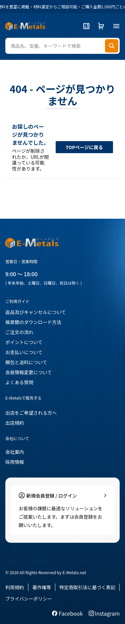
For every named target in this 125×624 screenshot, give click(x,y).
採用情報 (14, 461)
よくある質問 (19, 382)
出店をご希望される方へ (31, 412)
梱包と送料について (26, 362)
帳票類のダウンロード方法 (33, 322)
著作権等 (41, 587)
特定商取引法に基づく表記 (87, 587)
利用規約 (14, 587)
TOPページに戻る (84, 147)
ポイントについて (24, 342)
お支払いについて (24, 352)
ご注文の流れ (19, 332)
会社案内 (14, 451)
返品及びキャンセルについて (35, 312)
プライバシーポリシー (28, 598)
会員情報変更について (28, 372)
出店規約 (14, 422)
